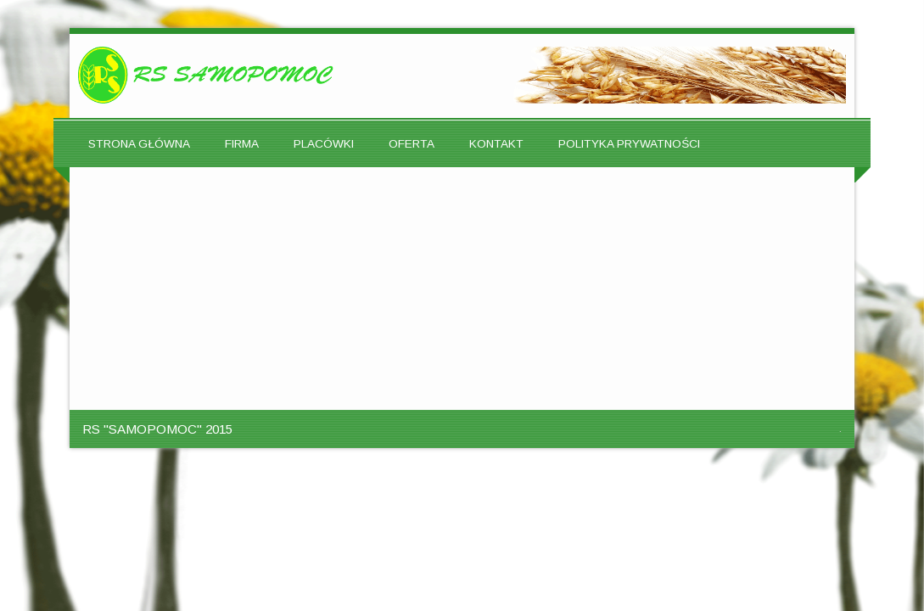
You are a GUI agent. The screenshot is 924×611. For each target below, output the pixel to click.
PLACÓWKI (324, 143)
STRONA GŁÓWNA (139, 143)
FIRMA (242, 143)
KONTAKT (496, 143)
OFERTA (411, 143)
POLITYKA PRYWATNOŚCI (629, 143)
